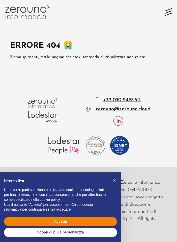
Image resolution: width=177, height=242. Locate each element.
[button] (168, 12)
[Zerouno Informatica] (27, 12)
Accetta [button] (60, 221)
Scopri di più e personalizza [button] (60, 232)
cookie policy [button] (50, 200)
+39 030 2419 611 (122, 100)
